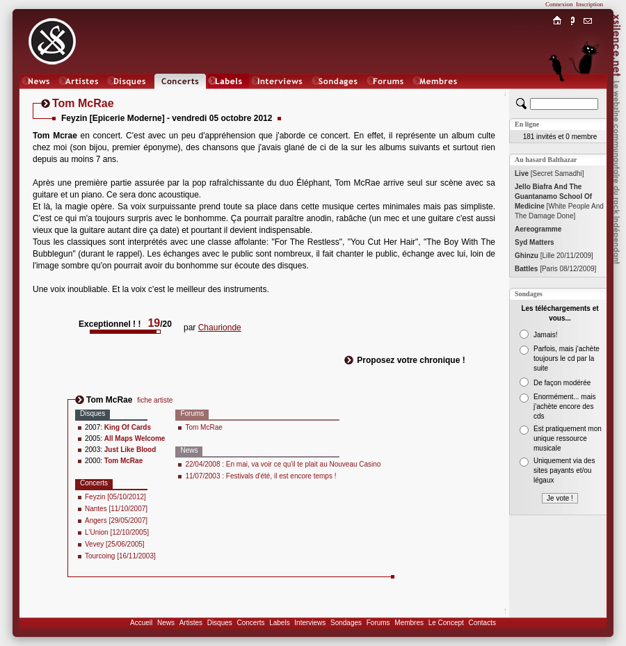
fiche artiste (154, 400)
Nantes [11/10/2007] (116, 508)
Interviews (310, 623)
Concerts (250, 623)
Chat (588, 95)
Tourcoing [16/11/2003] (120, 556)
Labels (279, 623)
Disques (219, 623)
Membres (409, 623)
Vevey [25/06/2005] (115, 544)
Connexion (559, 4)
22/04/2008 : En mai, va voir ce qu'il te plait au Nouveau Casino (282, 464)
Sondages (346, 623)
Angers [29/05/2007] (116, 520)
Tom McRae (203, 427)
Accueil (141, 623)
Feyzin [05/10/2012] (115, 497)
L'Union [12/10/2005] (117, 532)
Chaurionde (219, 327)
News (166, 623)
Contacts (481, 623)
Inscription (589, 4)
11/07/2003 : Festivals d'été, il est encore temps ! (260, 476)
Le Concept (446, 623)
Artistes (190, 623)
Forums (378, 623)
